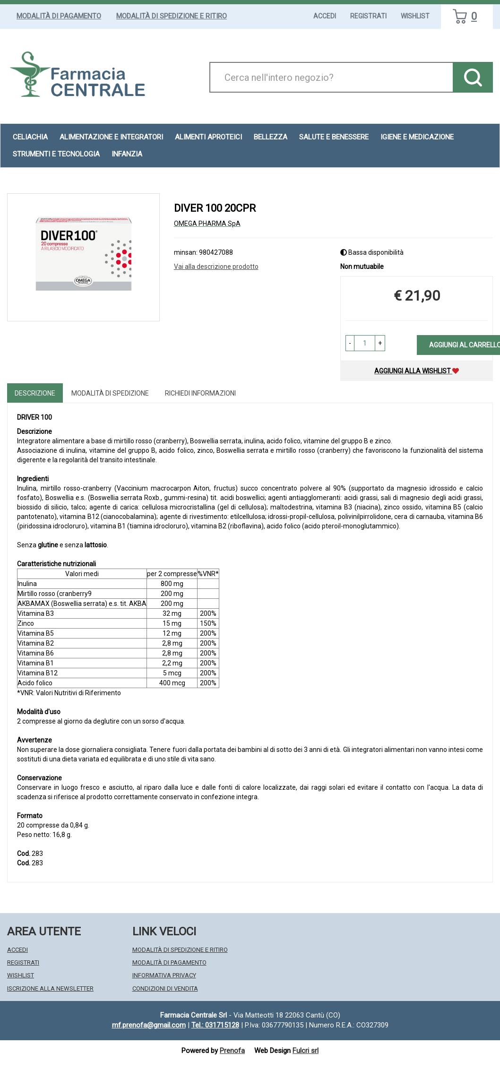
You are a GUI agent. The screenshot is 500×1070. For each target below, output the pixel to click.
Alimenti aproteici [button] (208, 137)
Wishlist (415, 16)
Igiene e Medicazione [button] (417, 137)
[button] (349, 343)
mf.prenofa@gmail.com (149, 1025)
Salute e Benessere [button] (334, 137)
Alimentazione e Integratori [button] (111, 137)
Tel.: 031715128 (215, 1025)
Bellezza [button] (270, 137)
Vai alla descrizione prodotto (216, 266)
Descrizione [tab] (35, 393)
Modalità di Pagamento (59, 16)
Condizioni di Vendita (165, 988)
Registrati (368, 16)
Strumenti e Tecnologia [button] (56, 154)
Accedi (324, 16)
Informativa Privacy (164, 975)
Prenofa (232, 1050)
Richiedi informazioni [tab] (200, 393)
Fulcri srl (306, 1050)
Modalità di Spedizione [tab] (110, 393)
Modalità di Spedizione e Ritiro (171, 16)
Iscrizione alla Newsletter (50, 988)
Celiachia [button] (30, 137)
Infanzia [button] (127, 154)
